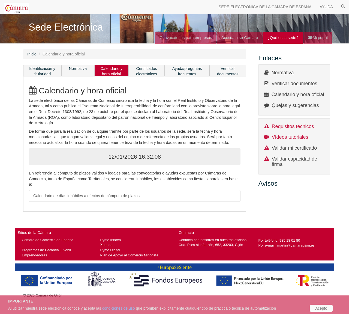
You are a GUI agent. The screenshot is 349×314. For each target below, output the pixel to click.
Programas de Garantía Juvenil (46, 250)
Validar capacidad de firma (294, 161)
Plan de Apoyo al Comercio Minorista (129, 255)
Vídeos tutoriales (290, 137)
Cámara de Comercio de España (47, 240)
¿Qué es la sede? (283, 37)
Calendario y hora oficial (111, 71)
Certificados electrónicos (146, 71)
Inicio (32, 54)
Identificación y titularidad (42, 71)
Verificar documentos (228, 71)
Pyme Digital (110, 250)
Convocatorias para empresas (186, 37)
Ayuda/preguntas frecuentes (187, 71)
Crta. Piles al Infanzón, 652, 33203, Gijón (211, 245)
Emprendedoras (34, 255)
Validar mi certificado (294, 148)
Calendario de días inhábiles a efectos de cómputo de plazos (86, 196)
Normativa (78, 68)
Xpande (106, 245)
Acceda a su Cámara (239, 37)
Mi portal (318, 37)
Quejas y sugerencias (295, 105)
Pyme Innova (110, 240)
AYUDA (326, 7)
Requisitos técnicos (293, 126)
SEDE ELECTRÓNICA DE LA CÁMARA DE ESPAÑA (265, 7)
